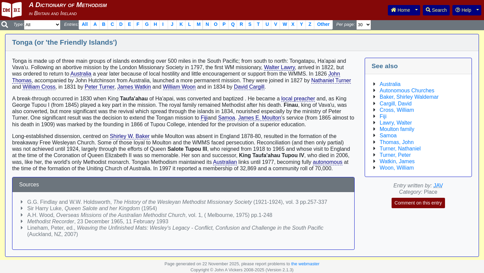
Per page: (345, 24)
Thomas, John (397, 142)
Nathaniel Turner (331, 80)
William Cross (39, 87)
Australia (80, 74)
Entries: (71, 24)
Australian (225, 162)
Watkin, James (397, 161)
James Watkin (134, 87)
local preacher (298, 98)
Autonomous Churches (407, 90)
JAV (438, 185)
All (85, 24)
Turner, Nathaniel (400, 148)
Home (400, 10)
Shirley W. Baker (130, 136)
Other (323, 24)
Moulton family (397, 129)
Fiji (204, 118)
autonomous (327, 162)
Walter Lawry (279, 67)
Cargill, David (396, 103)
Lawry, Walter (396, 123)
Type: (18, 24)
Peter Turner (99, 87)
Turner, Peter (395, 155)
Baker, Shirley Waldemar (409, 97)
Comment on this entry (418, 203)
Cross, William (397, 110)
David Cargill (249, 87)
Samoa (226, 118)
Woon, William (397, 168)
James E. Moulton (259, 118)
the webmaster (305, 263)
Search (436, 10)
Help (463, 10)
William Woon (179, 87)
